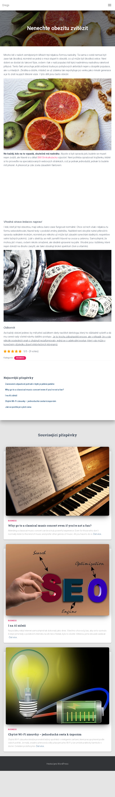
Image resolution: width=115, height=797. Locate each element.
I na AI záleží (11, 395)
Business (20, 358)
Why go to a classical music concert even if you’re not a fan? (34, 389)
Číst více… (97, 534)
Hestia (50, 764)
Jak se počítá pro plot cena (18, 407)
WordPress (63, 764)
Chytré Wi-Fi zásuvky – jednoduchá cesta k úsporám (30, 401)
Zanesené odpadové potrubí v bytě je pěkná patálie (29, 384)
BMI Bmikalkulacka (48, 157)
